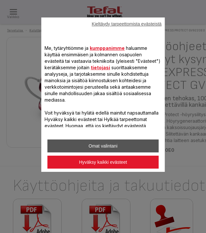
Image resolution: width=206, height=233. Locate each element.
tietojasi (100, 67)
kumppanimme (107, 48)
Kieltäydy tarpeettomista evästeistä (126, 24)
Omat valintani (102, 146)
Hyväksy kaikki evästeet (103, 162)
